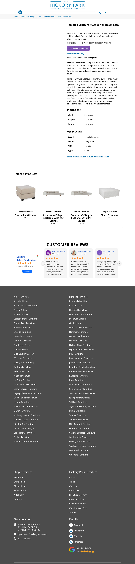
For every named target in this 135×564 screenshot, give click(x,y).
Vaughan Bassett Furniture (82, 432)
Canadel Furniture (22, 332)
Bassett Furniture (22, 327)
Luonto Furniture (22, 402)
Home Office (20, 490)
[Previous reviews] (43, 263)
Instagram (79, 530)
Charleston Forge (22, 345)
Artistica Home (21, 314)
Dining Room (20, 486)
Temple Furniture (25, 212)
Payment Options (77, 503)
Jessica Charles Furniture (81, 358)
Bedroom (18, 477)
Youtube (78, 536)
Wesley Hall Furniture (79, 441)
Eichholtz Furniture (78, 297)
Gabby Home (75, 323)
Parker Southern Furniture (26, 441)
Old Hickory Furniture (24, 432)
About (72, 477)
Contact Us (74, 490)
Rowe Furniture (76, 380)
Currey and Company (24, 362)
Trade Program (90, 57)
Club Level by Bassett (24, 354)
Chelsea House (21, 349)
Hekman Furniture (78, 340)
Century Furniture (22, 340)
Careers (73, 486)
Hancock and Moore (79, 336)
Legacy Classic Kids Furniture (28, 393)
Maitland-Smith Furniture (26, 406)
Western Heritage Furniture (82, 446)
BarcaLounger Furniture (25, 318)
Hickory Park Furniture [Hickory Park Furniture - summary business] (26, 260)
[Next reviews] (119, 263)
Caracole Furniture (23, 336)
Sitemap (73, 512)
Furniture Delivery (75, 53)
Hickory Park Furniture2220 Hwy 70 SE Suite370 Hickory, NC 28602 (29, 527)
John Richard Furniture (80, 362)
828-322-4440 (24, 538)
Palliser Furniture (22, 437)
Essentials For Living (79, 301)
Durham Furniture (22, 367)
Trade (72, 481)
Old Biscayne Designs (24, 428)
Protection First (76, 499)
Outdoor (18, 499)
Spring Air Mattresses (79, 397)
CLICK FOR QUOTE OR (78, 48)
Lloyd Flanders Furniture (25, 397)
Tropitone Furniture (78, 419)
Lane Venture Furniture (25, 384)
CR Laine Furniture (23, 358)
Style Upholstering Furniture (83, 406)
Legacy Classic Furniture (25, 389)
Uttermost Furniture (79, 428)
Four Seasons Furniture (80, 314)
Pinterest (78, 541)
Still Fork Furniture (78, 402)
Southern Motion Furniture (82, 393)
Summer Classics (77, 411)
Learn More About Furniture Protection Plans (88, 156)
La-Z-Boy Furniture (23, 380)
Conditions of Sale (78, 508)
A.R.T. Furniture (21, 297)
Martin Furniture (22, 411)
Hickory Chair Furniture (80, 345)
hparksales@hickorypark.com (32, 534)
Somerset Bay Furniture (80, 389)
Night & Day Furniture (24, 424)
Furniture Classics (77, 318)
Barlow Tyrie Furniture (24, 323)
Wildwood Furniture (78, 450)
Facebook (78, 525)
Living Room (19, 481)
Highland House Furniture (81, 349)
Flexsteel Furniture (78, 310)
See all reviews (27, 271)
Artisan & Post (20, 310)
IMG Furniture (76, 354)
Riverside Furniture (78, 375)
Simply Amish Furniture (80, 384)
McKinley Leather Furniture (27, 415)
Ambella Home (21, 301)
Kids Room (19, 495)
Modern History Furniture (26, 419)
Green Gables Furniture (80, 327)
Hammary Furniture (78, 332)
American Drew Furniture (26, 305)
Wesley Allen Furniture (80, 437)
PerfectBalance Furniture (81, 371)
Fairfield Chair (76, 305)
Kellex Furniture (21, 371)
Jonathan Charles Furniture (82, 367)
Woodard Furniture (78, 454)
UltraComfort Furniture (80, 424)
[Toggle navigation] (20, 12)
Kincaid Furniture (22, 375)
